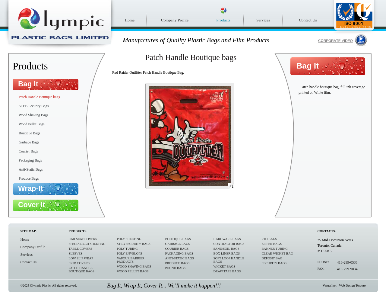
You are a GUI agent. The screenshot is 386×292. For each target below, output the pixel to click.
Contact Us (308, 20)
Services (263, 20)
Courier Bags (28, 151)
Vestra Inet (330, 285)
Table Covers (80, 248)
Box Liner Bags (227, 253)
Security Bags (274, 263)
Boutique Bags (29, 133)
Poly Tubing (127, 248)
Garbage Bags (29, 142)
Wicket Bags (224, 266)
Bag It (28, 84)
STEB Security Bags (34, 106)
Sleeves (76, 253)
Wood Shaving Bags (33, 115)
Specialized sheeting (87, 243)
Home (130, 20)
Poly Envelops (129, 253)
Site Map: (29, 231)
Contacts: (327, 231)
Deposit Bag (272, 258)
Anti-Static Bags (31, 169)
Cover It (31, 205)
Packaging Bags (30, 160)
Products (223, 20)
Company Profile (174, 20)
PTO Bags (269, 239)
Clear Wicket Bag (277, 253)
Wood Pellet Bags (32, 124)
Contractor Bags (229, 243)
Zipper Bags (272, 243)
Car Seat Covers (83, 239)
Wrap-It (30, 188)
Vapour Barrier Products (130, 260)
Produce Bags (29, 178)
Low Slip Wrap (81, 258)
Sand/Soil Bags (226, 248)
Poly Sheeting (129, 239)
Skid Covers (79, 263)
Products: (78, 231)
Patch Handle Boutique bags (39, 97)
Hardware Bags (227, 239)
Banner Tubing (275, 248)
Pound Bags (175, 268)
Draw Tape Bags (227, 271)
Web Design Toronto (352, 285)
